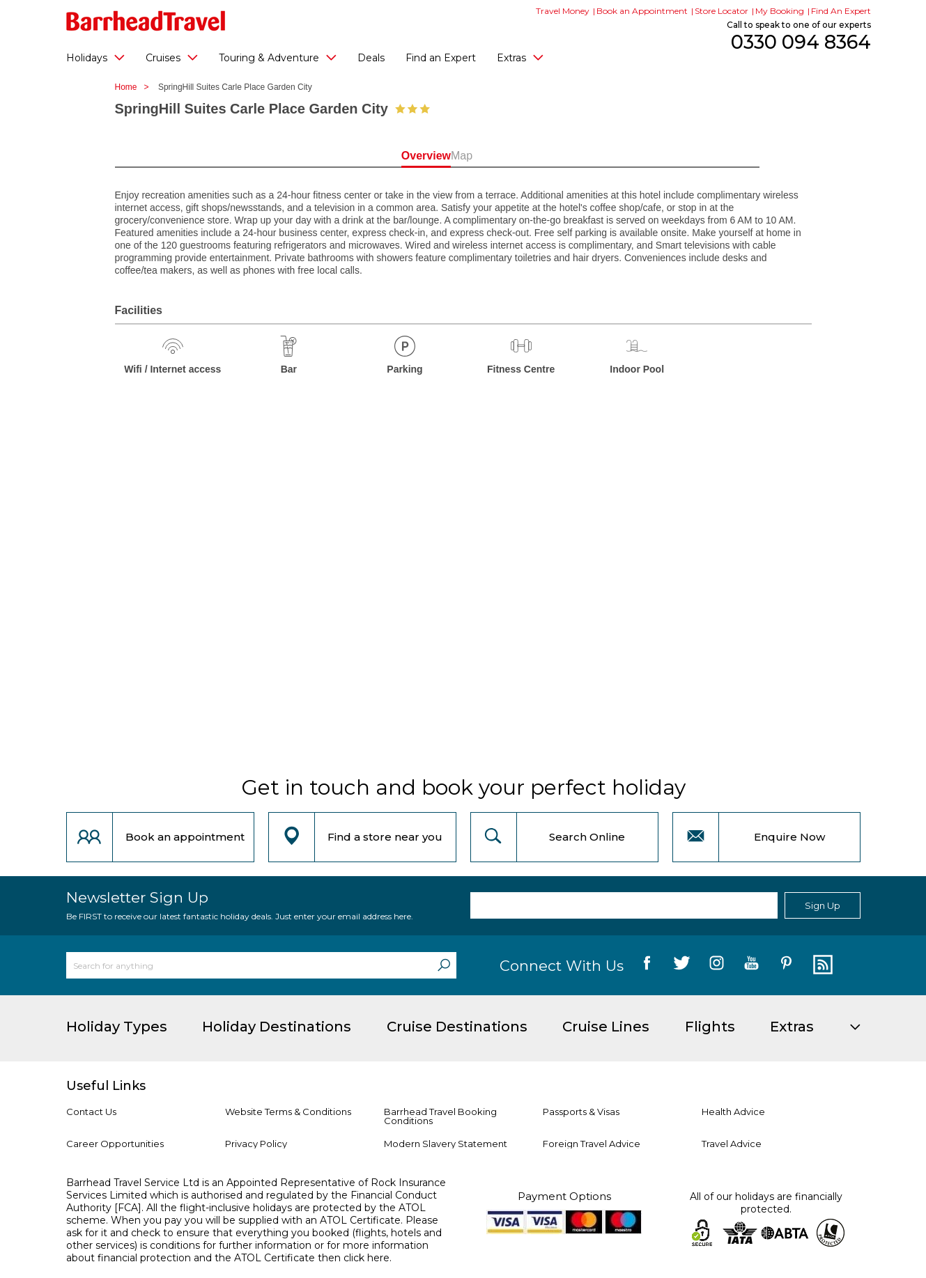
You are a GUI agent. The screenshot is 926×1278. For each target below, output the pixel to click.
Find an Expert (441, 58)
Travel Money (562, 11)
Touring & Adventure (278, 57)
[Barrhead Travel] (146, 20)
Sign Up (822, 905)
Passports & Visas (581, 1111)
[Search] (443, 965)
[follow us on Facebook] (647, 965)
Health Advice (733, 1111)
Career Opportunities (115, 1143)
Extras (520, 57)
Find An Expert (841, 11)
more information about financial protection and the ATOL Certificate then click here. (247, 1251)
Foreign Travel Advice (591, 1143)
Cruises (172, 57)
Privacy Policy (256, 1143)
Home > (135, 87)
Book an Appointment (642, 11)
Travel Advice (732, 1143)
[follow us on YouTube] (751, 965)
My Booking (779, 11)
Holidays (95, 57)
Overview (400, 156)
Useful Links (106, 1085)
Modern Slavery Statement (445, 1143)
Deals (371, 58)
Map (526, 156)
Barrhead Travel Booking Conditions (440, 1116)
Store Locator (721, 11)
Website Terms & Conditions (288, 1111)
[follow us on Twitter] (682, 965)
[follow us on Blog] (821, 965)
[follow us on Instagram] (716, 965)
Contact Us (91, 1111)
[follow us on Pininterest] (786, 965)
